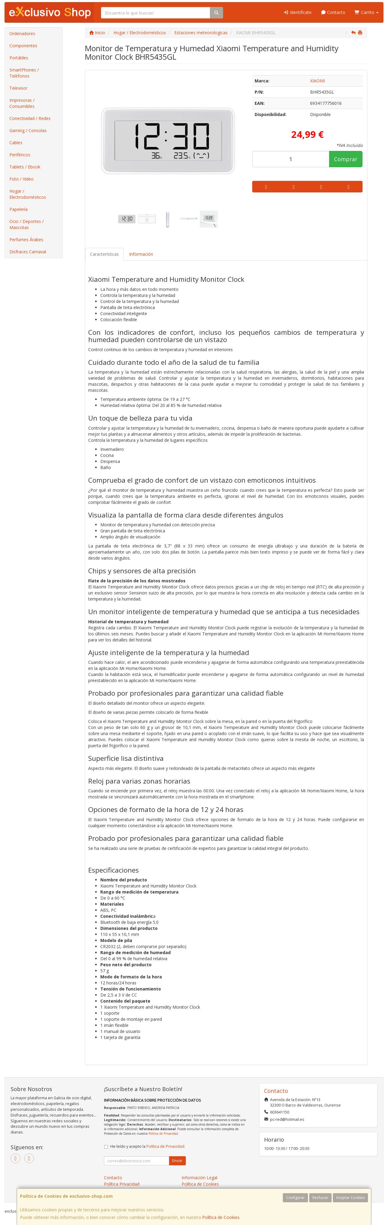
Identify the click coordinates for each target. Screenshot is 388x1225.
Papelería (18, 209)
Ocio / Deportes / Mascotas (26, 224)
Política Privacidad (121, 1184)
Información (141, 254)
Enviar (177, 1160)
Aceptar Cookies (350, 1197)
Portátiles (18, 58)
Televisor (18, 88)
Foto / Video (21, 179)
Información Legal (199, 1177)
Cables (15, 142)
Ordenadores (22, 33)
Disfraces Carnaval (27, 252)
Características (104, 254)
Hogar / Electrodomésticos (27, 194)
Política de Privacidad (163, 1133)
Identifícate (297, 12)
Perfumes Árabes (26, 239)
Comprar (345, 159)
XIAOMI (317, 81)
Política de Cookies (220, 1217)
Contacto (333, 12)
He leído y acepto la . (147, 1146)
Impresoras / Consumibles (22, 103)
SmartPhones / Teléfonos (24, 73)
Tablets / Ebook (24, 167)
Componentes (23, 45)
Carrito (366, 12)
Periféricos (19, 155)
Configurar (295, 1197)
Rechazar (320, 1197)
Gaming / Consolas (28, 130)
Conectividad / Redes (30, 118)
